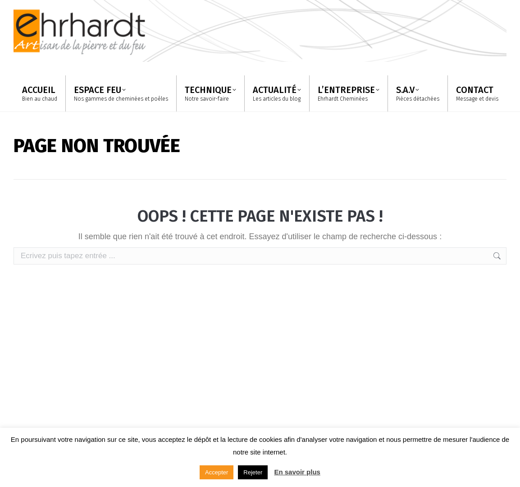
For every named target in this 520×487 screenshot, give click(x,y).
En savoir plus (297, 472)
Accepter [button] (216, 472)
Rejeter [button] (252, 472)
